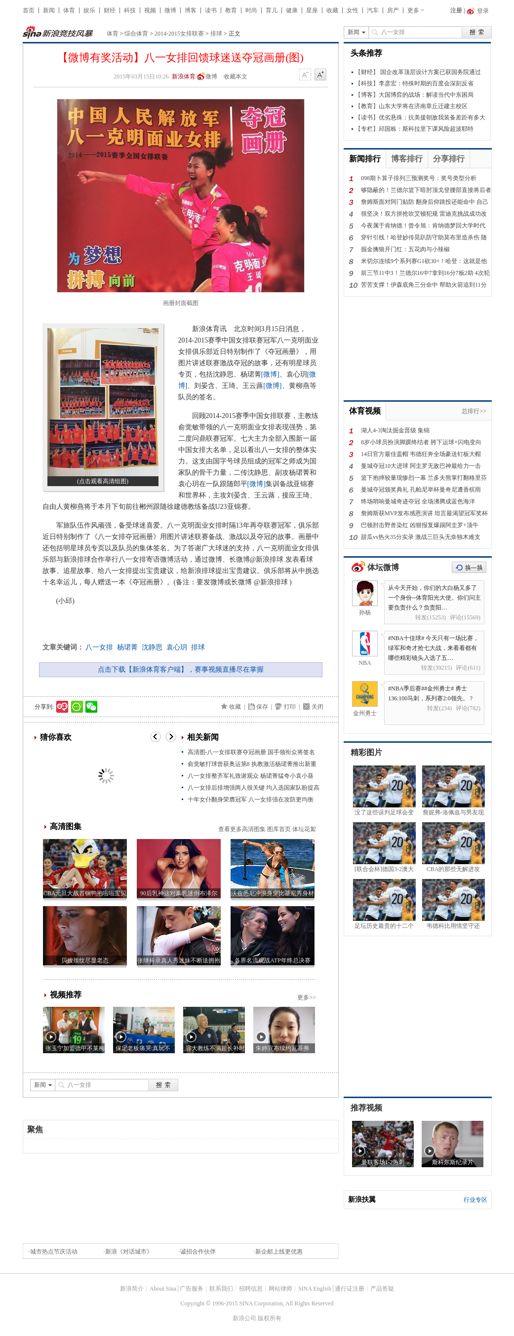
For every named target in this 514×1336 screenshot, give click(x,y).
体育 (69, 10)
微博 (170, 10)
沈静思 (152, 647)
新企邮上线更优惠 (279, 1251)
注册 (456, 10)
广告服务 (191, 1288)
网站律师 (280, 1288)
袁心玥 (176, 647)
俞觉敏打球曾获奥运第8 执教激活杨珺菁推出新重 (252, 764)
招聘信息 (251, 1288)
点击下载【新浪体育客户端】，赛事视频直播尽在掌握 (181, 669)
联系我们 (221, 1288)
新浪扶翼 (362, 1199)
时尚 (251, 10)
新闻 (49, 10)
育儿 (271, 10)
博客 (191, 10)
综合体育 (136, 33)
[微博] (270, 374)
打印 (290, 706)
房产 (393, 10)
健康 (292, 10)
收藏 (332, 10)
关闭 (317, 706)
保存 (262, 706)
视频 (150, 10)
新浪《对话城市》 (129, 1251)
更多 (413, 10)
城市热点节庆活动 (54, 1251)
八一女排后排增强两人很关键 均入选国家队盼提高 (253, 787)
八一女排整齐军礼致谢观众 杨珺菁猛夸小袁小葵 (251, 775)
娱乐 (89, 10)
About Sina (163, 1288)
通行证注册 (349, 1288)
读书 (211, 10)
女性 (352, 10)
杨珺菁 (127, 647)
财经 (110, 10)
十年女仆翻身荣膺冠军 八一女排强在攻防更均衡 (251, 799)
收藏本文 (235, 76)
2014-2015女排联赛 (179, 33)
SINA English (314, 1288)
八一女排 (99, 647)
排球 (216, 33)
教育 (231, 10)
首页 (29, 10)
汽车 (373, 10)
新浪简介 (132, 1288)
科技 (130, 10)
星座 (312, 10)
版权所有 (269, 1318)
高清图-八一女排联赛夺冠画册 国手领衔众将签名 (252, 752)
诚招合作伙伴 (198, 1251)
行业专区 (475, 1199)
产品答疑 (382, 1288)
